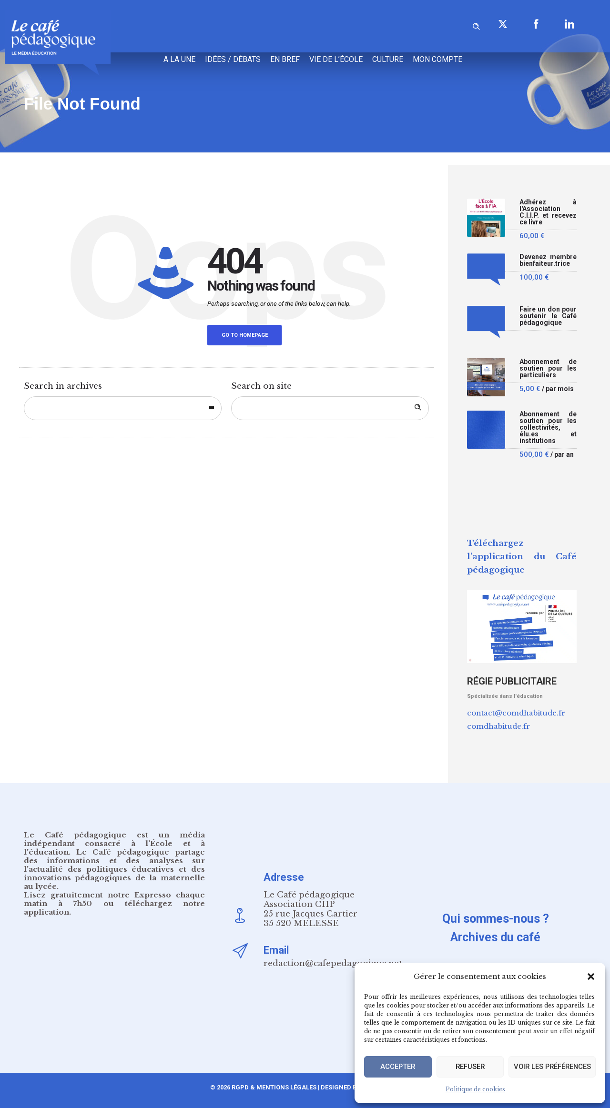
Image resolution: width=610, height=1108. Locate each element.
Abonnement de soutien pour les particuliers (548, 368)
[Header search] (476, 25)
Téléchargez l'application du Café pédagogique (522, 556)
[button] (591, 976)
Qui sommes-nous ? (495, 919)
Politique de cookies (475, 1089)
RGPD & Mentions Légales (274, 1087)
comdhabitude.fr (498, 726)
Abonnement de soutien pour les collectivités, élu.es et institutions (548, 427)
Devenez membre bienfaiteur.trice (548, 260)
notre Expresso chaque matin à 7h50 (114, 899)
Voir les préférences (550, 1067)
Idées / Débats (233, 59)
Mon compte (437, 59)
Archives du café (495, 937)
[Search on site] (330, 408)
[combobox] (123, 408)
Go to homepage (245, 335)
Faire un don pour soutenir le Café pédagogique (548, 316)
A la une (179, 59)
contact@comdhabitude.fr (516, 712)
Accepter (397, 1067)
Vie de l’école (336, 59)
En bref (285, 59)
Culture (387, 59)
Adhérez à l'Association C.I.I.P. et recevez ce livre (548, 212)
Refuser (468, 1067)
